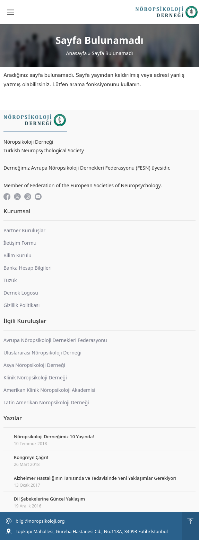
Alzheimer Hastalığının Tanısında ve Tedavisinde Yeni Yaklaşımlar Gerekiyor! (95, 478)
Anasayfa (76, 53)
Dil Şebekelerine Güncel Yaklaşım (49, 499)
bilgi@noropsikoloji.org (40, 521)
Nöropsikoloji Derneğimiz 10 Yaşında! (54, 436)
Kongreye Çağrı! (31, 457)
